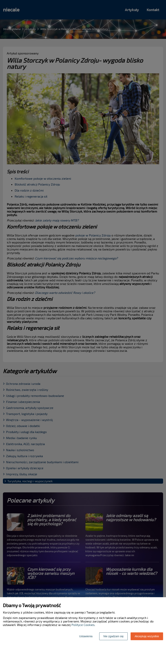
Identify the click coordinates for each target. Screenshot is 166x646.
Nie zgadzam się (113, 636)
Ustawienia (85, 636)
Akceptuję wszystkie (147, 636)
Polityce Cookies (83, 625)
